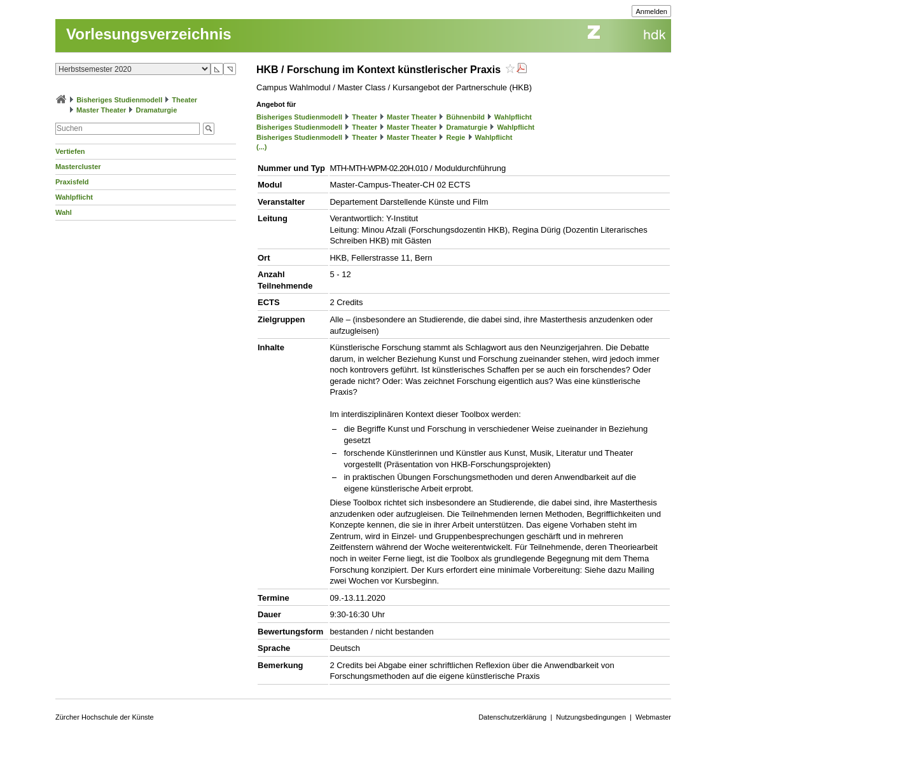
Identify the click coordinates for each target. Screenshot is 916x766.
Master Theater (101, 110)
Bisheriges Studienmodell (119, 100)
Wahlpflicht (74, 197)
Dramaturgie (156, 110)
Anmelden (651, 11)
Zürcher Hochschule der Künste (104, 717)
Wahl (63, 212)
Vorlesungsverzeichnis (149, 34)
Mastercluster (78, 166)
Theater (184, 100)
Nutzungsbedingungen (591, 717)
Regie (455, 137)
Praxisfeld (72, 182)
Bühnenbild (465, 117)
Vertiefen (70, 151)
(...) (261, 147)
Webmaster (653, 717)
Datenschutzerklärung (512, 717)
